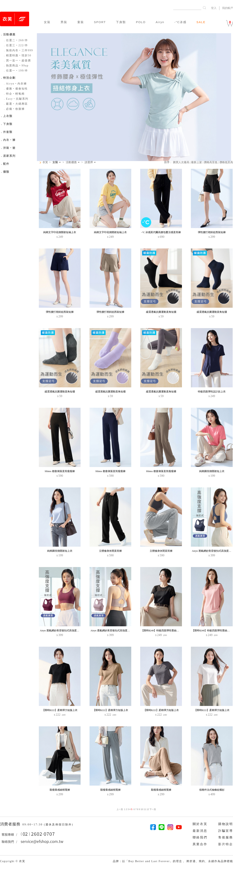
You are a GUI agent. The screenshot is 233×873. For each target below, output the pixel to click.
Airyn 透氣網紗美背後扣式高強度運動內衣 (63, 630)
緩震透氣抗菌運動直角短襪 (161, 311)
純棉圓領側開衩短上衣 (211, 471)
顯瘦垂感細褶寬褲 (60, 789)
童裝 (80, 22)
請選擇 (89, 162)
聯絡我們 (200, 837)
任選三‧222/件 (15, 45)
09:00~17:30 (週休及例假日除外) (47, 824)
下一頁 (152, 809)
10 (142, 809)
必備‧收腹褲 (14, 108)
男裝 (64, 22)
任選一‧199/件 (15, 70)
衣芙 (45, 162)
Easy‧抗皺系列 (15, 98)
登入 (213, 8)
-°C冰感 (180, 22)
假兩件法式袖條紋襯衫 (211, 789)
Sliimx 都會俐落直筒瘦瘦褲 (60, 471)
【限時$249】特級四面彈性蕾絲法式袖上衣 (165, 630)
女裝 (47, 22)
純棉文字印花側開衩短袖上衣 (59, 232)
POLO (141, 22)
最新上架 (196, 162)
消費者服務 (11, 824)
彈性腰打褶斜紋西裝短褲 (212, 232)
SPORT (100, 22)
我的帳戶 (227, 8)
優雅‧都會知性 (15, 88)
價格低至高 (226, 162)
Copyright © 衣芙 (12, 861)
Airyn (160, 22)
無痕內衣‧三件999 (18, 50)
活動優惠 (71, 162)
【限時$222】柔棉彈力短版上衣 (59, 710)
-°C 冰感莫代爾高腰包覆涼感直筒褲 (161, 232)
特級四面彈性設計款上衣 (212, 391)
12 (148, 809)
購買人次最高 (181, 162)
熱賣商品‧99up (16, 65)
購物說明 (225, 824)
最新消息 (200, 830)
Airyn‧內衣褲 (15, 83)
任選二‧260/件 (15, 40)
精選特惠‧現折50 (17, 55)
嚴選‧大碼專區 (15, 103)
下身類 (121, 22)
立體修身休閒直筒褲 (110, 550)
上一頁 (119, 809)
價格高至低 (210, 162)
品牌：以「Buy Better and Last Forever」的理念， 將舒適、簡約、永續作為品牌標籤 (173, 861)
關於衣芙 (200, 824)
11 (145, 809)
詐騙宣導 (225, 830)
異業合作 (200, 844)
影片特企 (225, 844)
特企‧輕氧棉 (14, 93)
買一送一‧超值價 (17, 60)
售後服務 (225, 837)
